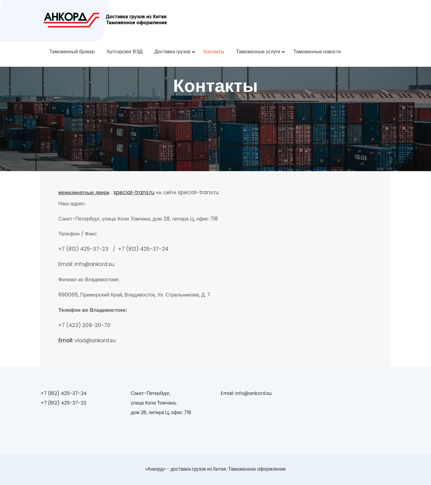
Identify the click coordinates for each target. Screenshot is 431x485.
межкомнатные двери (84, 192)
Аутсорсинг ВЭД (124, 51)
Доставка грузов (172, 51)
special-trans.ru (133, 192)
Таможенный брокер (72, 51)
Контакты (214, 51)
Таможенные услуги (258, 51)
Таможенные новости (317, 51)
